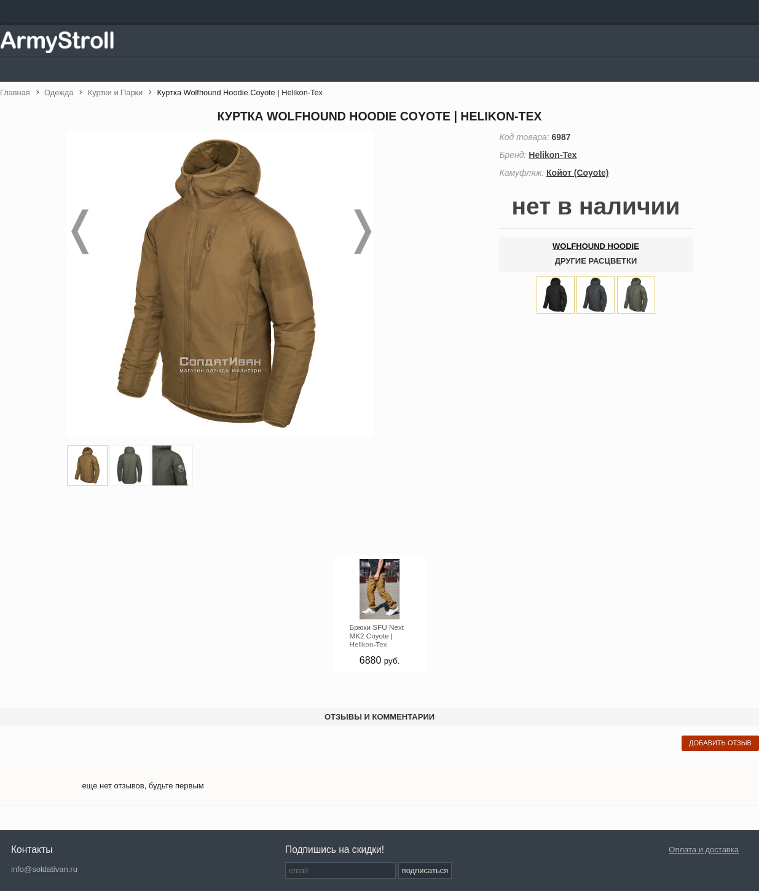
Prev (78, 231)
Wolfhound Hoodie (596, 246)
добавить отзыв (720, 743)
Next (361, 231)
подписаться (425, 870)
